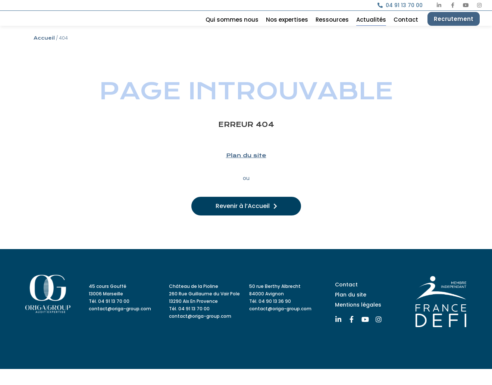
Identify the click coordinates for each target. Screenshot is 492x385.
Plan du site (246, 171)
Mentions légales (358, 320)
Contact (406, 28)
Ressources (332, 28)
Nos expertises (287, 28)
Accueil (44, 54)
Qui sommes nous (232, 28)
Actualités (371, 28)
